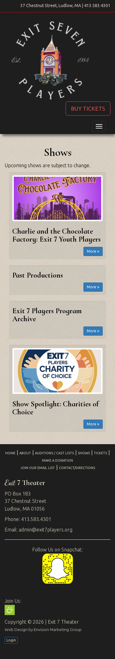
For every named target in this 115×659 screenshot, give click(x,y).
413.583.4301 (97, 5)
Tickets (100, 453)
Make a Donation (57, 460)
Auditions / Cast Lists (54, 453)
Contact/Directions (77, 468)
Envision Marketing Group (58, 629)
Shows (84, 453)
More (93, 251)
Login (11, 640)
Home (10, 453)
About (25, 453)
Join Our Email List (37, 468)
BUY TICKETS (88, 108)
